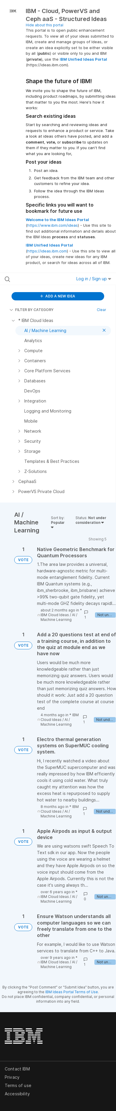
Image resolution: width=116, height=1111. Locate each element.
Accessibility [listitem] (17, 1093)
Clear (101, 309)
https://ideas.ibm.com (47, 251)
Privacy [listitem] (12, 1077)
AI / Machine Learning (59, 617)
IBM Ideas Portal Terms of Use (71, 992)
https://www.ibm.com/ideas (52, 225)
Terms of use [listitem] (18, 1085)
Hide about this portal (44, 25)
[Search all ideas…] (36, 278)
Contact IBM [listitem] (17, 1068)
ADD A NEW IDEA (57, 296)
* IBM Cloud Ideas (61, 612)
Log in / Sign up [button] (93, 278)
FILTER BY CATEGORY (31, 309)
